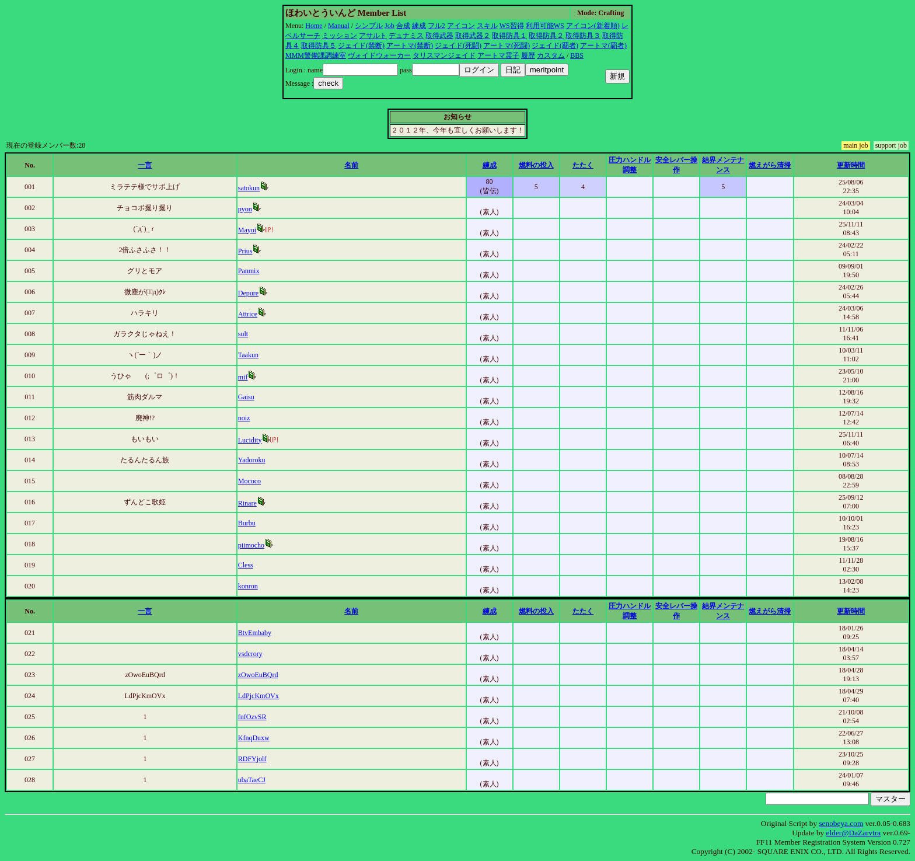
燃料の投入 (536, 165)
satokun (249, 188)
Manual (339, 26)
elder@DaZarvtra (853, 832)
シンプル (369, 26)
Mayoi (247, 230)
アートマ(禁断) (409, 45)
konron (248, 586)
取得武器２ (472, 36)
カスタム (551, 55)
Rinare (247, 503)
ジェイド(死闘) (458, 45)
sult (243, 334)
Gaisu (246, 397)
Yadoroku (252, 460)
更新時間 (851, 165)
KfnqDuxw (254, 738)
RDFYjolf (252, 759)
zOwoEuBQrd (258, 675)
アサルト (373, 36)
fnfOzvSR (252, 717)
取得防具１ (509, 36)
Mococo (249, 481)
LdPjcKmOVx (258, 696)
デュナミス (406, 36)
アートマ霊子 (498, 55)
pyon (245, 209)
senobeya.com (841, 823)
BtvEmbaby (254, 633)
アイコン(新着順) (593, 26)
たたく (582, 165)
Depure (248, 293)
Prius (245, 251)
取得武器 (439, 36)
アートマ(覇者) (603, 45)
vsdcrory (250, 654)
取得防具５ (318, 45)
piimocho (251, 545)
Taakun (248, 355)
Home (313, 26)
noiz (244, 418)
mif (243, 377)
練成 (419, 26)
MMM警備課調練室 (315, 55)
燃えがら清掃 (770, 165)
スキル (487, 26)
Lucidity (250, 440)
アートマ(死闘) (506, 45)
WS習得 (512, 26)
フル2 (436, 26)
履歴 (528, 55)
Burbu (247, 523)
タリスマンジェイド (444, 55)
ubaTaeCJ (252, 780)
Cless (245, 565)
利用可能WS (545, 26)
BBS (577, 55)
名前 (351, 165)
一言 (145, 165)
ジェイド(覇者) (555, 45)
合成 (403, 26)
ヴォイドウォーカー (379, 55)
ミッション (339, 36)
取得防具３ (582, 36)
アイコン (461, 26)
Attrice (247, 314)
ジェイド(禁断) (361, 45)
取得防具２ (546, 36)
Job (389, 26)
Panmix (249, 271)
